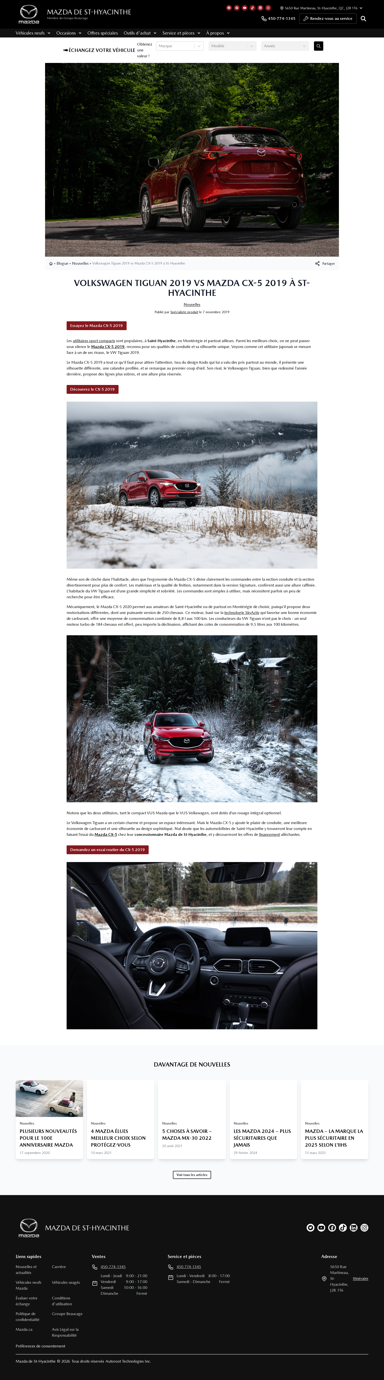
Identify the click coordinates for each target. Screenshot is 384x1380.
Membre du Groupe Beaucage (67, 18)
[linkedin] (354, 1228)
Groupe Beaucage (67, 1313)
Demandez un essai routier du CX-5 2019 (107, 849)
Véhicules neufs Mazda (28, 1285)
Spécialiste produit (184, 312)
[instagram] (364, 1228)
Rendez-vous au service (328, 20)
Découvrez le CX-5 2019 (92, 389)
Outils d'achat (140, 33)
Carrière (59, 1266)
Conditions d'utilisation (62, 1301)
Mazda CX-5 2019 (107, 346)
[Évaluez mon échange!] (318, 46)
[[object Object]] (324, 263)
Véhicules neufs (33, 33)
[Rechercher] (363, 19)
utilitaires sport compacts (94, 340)
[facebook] (332, 1228)
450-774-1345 (278, 19)
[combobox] (159, 46)
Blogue (62, 263)
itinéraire (360, 1278)
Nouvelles (80, 263)
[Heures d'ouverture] (320, 8)
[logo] (29, 14)
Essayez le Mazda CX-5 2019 (96, 325)
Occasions (69, 33)
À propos (218, 33)
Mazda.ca (24, 1329)
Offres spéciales (102, 33)
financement (269, 834)
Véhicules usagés (66, 1282)
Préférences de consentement (40, 1346)
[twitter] (310, 1228)
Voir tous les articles (192, 1175)
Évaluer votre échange (26, 1301)
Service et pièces (181, 33)
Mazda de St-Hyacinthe (89, 12)
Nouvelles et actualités (26, 1269)
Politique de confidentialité (27, 1316)
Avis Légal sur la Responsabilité (65, 1332)
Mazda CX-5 (106, 834)
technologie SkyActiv (241, 612)
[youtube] (321, 1228)
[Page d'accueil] (27, 1228)
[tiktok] (343, 1228)
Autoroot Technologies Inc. (128, 1361)
